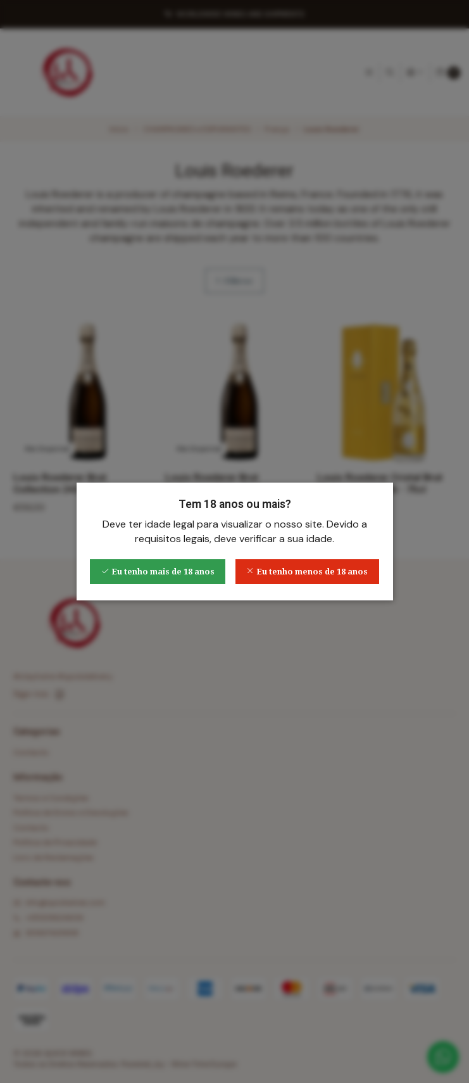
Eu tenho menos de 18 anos (307, 571)
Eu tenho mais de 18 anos (158, 571)
